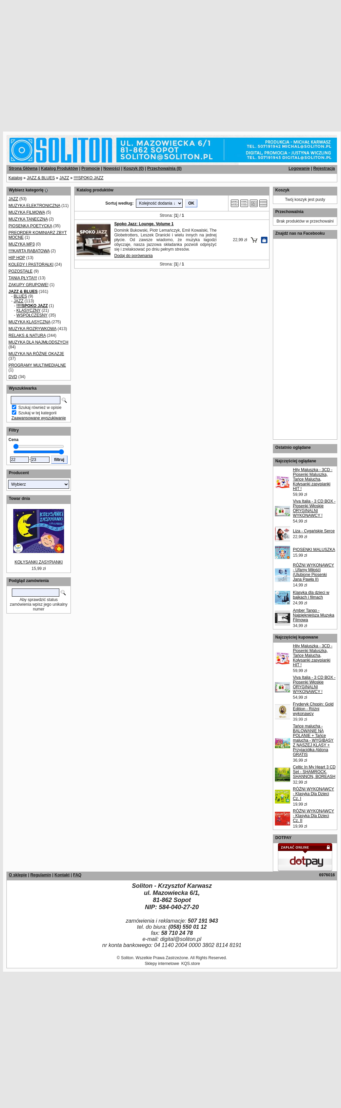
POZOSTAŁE (20, 271)
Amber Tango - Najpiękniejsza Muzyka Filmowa (313, 615)
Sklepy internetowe (162, 963)
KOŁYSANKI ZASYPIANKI (39, 562)
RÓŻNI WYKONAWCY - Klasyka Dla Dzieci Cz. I (313, 794)
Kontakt (62, 875)
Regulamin (40, 875)
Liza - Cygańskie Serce (314, 531)
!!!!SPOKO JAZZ (88, 178)
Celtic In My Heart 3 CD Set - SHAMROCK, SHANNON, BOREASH (314, 772)
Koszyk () (133, 168)
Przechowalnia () (164, 168)
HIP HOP (16, 257)
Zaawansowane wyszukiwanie (39, 418)
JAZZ (64, 178)
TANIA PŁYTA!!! (22, 278)
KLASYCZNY (28, 310)
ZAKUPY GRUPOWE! (28, 284)
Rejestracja (324, 168)
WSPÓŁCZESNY (31, 315)
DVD (12, 376)
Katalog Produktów (59, 168)
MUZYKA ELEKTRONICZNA (34, 205)
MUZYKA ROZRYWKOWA (32, 328)
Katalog (15, 178)
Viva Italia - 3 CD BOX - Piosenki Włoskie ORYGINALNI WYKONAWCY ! (314, 508)
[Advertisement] (63, 63)
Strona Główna (23, 168)
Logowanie (299, 168)
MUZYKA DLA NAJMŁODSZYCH (38, 342)
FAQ (77, 875)
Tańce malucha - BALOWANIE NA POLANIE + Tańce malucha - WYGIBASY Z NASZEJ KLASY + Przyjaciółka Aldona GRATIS (313, 740)
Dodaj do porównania (133, 255)
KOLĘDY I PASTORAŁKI (31, 264)
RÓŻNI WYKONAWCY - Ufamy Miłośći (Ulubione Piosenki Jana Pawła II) (313, 572)
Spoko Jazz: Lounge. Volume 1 (144, 224)
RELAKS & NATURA (27, 335)
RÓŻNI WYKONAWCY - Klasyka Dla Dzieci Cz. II (313, 816)
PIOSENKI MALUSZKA (314, 549)
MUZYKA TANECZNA (28, 219)
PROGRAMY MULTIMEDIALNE (37, 365)
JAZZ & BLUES (41, 178)
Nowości (111, 168)
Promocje (90, 168)
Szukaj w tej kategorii (37, 413)
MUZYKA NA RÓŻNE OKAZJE (36, 353)
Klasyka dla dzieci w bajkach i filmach (311, 595)
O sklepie (18, 875)
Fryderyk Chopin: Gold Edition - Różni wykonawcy (313, 709)
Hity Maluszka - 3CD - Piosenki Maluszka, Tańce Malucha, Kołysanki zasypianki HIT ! (313, 479)
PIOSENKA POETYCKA (30, 226)
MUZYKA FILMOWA (26, 212)
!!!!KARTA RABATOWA (28, 251)
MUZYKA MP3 (21, 244)
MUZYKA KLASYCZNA (29, 322)
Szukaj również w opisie (39, 407)
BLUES (20, 296)
